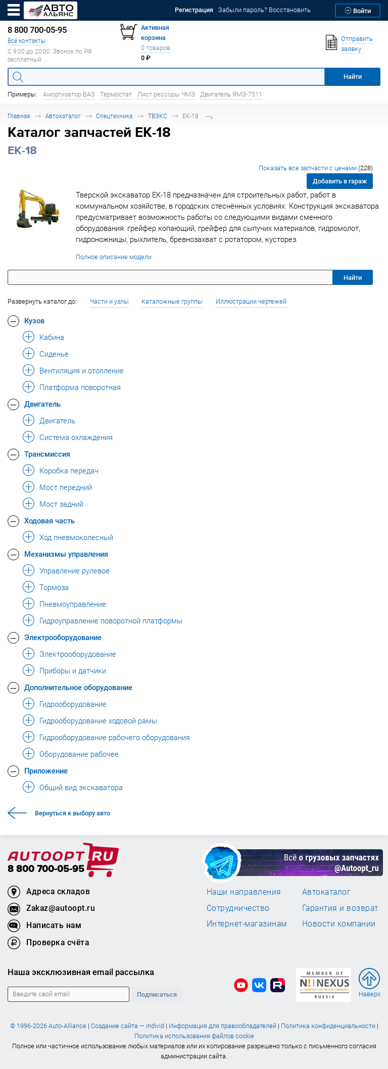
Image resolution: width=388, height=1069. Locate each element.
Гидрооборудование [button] (73, 704)
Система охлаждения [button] (76, 437)
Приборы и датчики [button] (72, 670)
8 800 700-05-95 (46, 869)
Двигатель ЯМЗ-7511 (231, 94)
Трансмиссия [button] (47, 454)
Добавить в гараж (340, 181)
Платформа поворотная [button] (80, 387)
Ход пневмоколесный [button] (76, 537)
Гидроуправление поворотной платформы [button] (110, 620)
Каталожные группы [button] (172, 301)
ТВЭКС (157, 116)
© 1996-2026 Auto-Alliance (48, 1026)
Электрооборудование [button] (63, 637)
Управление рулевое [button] (74, 570)
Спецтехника (114, 116)
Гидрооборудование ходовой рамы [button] (98, 720)
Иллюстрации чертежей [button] (251, 301)
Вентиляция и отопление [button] (81, 370)
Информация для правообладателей (222, 1026)
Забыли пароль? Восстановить (264, 10)
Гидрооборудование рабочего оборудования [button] (114, 737)
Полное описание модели (114, 257)
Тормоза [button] (54, 587)
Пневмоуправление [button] (72, 604)
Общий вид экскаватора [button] (81, 787)
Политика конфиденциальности (328, 1026)
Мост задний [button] (61, 504)
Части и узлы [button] (109, 301)
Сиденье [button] (54, 354)
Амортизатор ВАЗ (69, 94)
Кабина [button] (51, 337)
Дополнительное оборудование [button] (78, 687)
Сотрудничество (238, 907)
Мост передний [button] (65, 487)
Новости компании (339, 923)
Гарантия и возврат (340, 907)
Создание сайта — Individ (127, 1026)
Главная (19, 116)
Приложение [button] (46, 770)
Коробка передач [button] (69, 470)
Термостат (116, 94)
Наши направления (244, 891)
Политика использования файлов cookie (194, 1036)
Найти (353, 277)
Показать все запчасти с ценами (316, 168)
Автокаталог (63, 116)
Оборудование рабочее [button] (79, 754)
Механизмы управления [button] (66, 554)
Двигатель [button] (42, 404)
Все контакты (26, 40)
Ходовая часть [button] (49, 520)
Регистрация (194, 10)
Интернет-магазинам (247, 923)
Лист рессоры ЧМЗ (166, 94)
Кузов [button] (34, 320)
